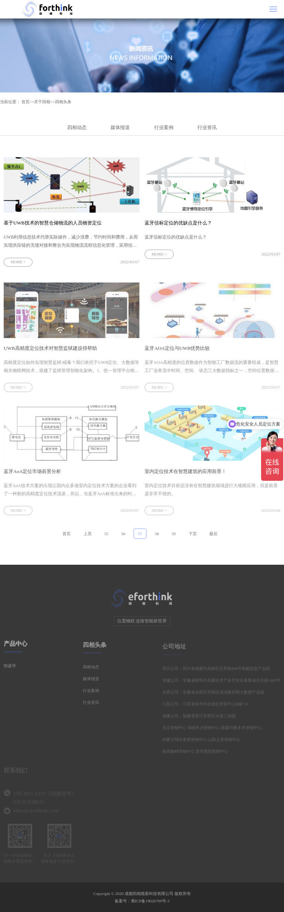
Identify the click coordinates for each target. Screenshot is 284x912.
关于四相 (42, 101)
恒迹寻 (10, 667)
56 (123, 535)
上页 (88, 535)
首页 (25, 101)
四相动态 (77, 127)
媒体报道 (120, 127)
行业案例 (163, 127)
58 (157, 535)
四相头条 (63, 101)
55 (106, 535)
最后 (213, 535)
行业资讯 (207, 127)
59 (174, 535)
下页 (193, 535)
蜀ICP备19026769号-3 (150, 901)
